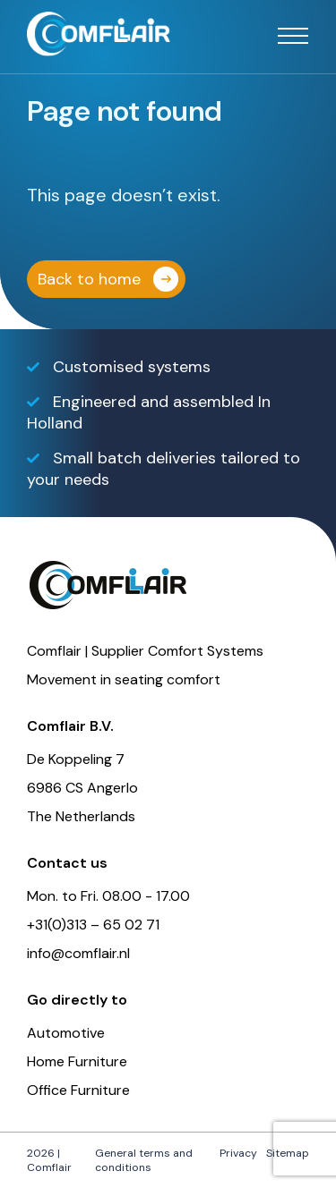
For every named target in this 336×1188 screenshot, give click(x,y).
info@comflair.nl (78, 953)
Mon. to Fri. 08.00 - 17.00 (108, 896)
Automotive (66, 1032)
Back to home (89, 279)
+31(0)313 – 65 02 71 (93, 924)
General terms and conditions (144, 1160)
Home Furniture (77, 1061)
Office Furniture (78, 1090)
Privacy (238, 1153)
